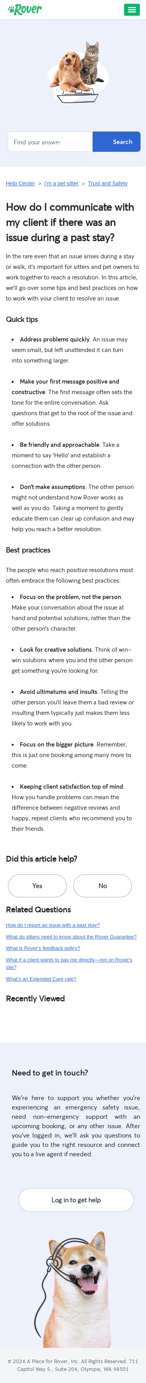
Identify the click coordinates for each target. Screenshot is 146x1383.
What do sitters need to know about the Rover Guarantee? (71, 937)
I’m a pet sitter (61, 183)
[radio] (37, 886)
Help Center (20, 183)
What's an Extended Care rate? (41, 979)
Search (117, 142)
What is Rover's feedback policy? (43, 948)
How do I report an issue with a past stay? (53, 925)
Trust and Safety (108, 183)
